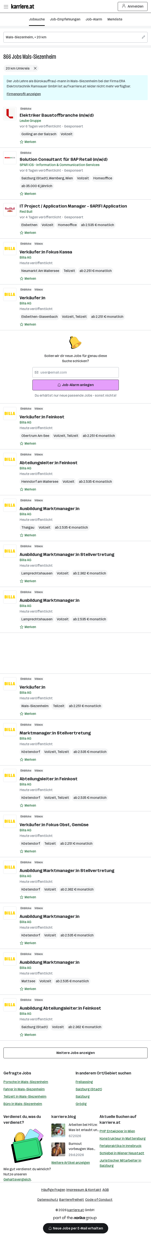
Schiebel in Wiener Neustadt (122, 1153)
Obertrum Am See (35, 436)
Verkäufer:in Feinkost (42, 416)
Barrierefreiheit (71, 1200)
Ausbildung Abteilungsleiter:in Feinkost (60, 1008)
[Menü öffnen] (6, 6)
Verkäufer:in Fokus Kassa (46, 252)
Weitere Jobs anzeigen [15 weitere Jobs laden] (75, 1053)
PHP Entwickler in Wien (117, 1131)
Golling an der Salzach (38, 134)
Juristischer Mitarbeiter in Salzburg (120, 1163)
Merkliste (114, 19)
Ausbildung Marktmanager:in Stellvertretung (67, 554)
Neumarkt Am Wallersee (40, 271)
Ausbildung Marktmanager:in (49, 508)
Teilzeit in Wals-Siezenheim (24, 1096)
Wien (69, 178)
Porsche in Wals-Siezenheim (25, 1082)
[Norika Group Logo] (75, 1219)
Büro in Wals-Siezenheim (22, 1104)
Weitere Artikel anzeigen (70, 1163)
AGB (105, 1190)
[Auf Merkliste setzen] (28, 141)
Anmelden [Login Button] (132, 6)
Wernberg (57, 178)
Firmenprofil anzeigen (24, 94)
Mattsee (28, 981)
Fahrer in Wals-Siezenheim (24, 1089)
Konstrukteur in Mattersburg (123, 1138)
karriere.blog (63, 1116)
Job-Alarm (94, 19)
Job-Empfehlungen (65, 19)
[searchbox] (75, 37)
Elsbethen (29, 225)
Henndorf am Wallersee (39, 482)
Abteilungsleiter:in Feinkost (49, 462)
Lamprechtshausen (36, 573)
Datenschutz (47, 1200)
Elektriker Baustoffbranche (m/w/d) (57, 115)
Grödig (81, 1104)
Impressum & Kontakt (83, 1190)
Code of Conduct (99, 1200)
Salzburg (83, 1096)
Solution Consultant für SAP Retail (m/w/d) (63, 159)
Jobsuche (37, 19)
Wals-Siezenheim (39, 56)
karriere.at (110, 1122)
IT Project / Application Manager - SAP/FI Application (73, 206)
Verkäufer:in (32, 297)
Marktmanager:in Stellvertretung (55, 733)
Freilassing (84, 1082)
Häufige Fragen (53, 1190)
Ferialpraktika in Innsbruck (120, 1146)
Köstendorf (30, 752)
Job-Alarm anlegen (75, 385)
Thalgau (27, 527)
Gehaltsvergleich (17, 1179)
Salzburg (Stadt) (35, 178)
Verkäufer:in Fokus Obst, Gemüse (54, 824)
